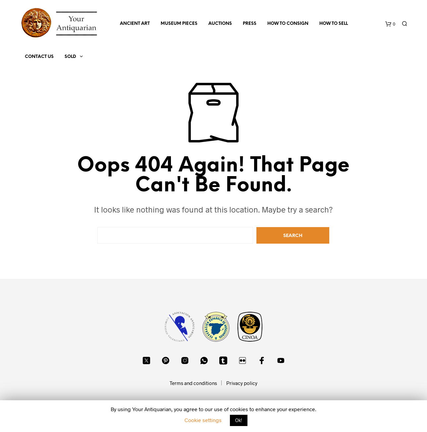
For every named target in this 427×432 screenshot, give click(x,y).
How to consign (287, 24)
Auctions (220, 24)
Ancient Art (135, 24)
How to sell (333, 24)
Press (249, 24)
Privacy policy (241, 383)
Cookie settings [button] (203, 420)
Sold (70, 57)
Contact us (39, 57)
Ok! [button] (238, 420)
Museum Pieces (179, 24)
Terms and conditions (193, 383)
